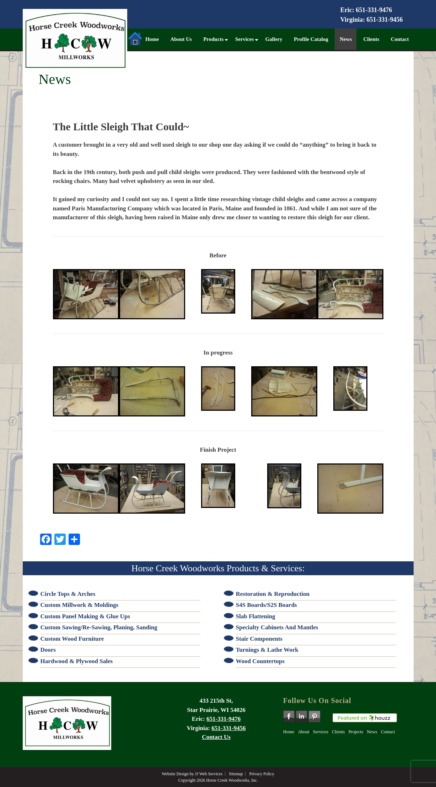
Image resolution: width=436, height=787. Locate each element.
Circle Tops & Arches (68, 594)
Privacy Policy (261, 774)
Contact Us (216, 737)
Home (142, 38)
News (346, 39)
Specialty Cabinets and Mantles (277, 627)
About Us (181, 39)
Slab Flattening (255, 616)
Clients (371, 39)
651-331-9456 (385, 19)
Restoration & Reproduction (272, 594)
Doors (48, 649)
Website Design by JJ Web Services (192, 774)
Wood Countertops (260, 661)
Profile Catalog (311, 39)
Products (213, 39)
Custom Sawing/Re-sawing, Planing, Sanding (99, 627)
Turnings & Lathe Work (267, 649)
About (303, 732)
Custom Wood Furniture (72, 638)
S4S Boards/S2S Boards (266, 605)
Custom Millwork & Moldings (80, 605)
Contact (400, 39)
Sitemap (236, 774)
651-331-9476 (374, 10)
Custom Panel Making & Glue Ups (85, 616)
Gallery (273, 39)
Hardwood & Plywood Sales (77, 661)
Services (244, 39)
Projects (356, 732)
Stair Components (259, 638)
